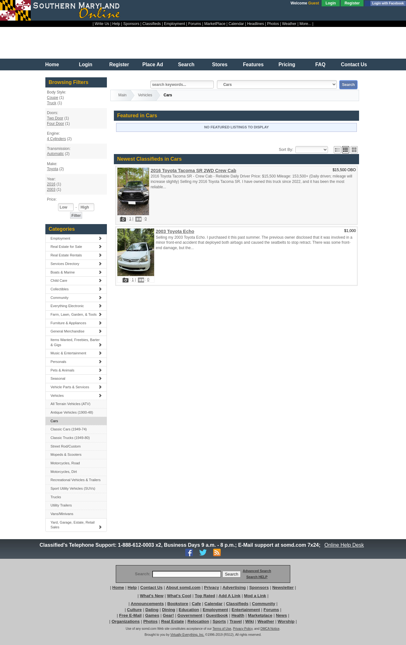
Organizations (126, 621)
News (281, 615)
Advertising (234, 587)
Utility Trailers (61, 505)
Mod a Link (255, 595)
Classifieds (151, 24)
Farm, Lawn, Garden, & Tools (76, 314)
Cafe (196, 603)
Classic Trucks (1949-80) (70, 438)
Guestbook (217, 615)
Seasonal (76, 378)
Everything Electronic (76, 306)
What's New (151, 595)
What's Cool (179, 595)
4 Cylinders (56, 139)
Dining (168, 609)
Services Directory (76, 264)
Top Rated (205, 595)
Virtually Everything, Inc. (187, 634)
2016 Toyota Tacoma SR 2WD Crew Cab (193, 170)
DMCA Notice (269, 628)
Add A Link (229, 595)
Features (253, 64)
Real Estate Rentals (76, 255)
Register (352, 3)
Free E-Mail (130, 615)
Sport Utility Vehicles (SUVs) (72, 488)
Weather (289, 24)
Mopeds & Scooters (66, 454)
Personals (76, 362)
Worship (286, 621)
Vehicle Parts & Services (76, 387)
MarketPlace (215, 24)
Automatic (55, 154)
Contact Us (354, 64)
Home (52, 64)
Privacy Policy (242, 628)
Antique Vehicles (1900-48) (71, 412)
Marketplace (260, 615)
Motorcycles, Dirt (63, 472)
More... (305, 24)
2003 (51, 189)
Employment (174, 24)
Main (122, 95)
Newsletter (282, 587)
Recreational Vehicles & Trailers (75, 480)
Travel (236, 621)
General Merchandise (76, 331)
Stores (220, 64)
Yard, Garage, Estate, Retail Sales (76, 524)
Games (152, 615)
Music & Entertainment (76, 353)
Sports (219, 621)
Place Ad (152, 64)
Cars (54, 421)
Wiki (249, 621)
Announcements (147, 603)
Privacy (211, 587)
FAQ (320, 64)
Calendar (236, 24)
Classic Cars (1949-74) (68, 429)
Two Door (55, 118)
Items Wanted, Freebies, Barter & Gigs (76, 342)
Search (186, 64)
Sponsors (131, 24)
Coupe (52, 97)
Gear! (168, 615)
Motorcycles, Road (65, 463)
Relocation (198, 621)
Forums (194, 24)
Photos (273, 24)
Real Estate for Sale (76, 246)
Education (189, 609)
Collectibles (76, 289)
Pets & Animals (76, 370)
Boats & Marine (76, 272)
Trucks (55, 497)
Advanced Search (257, 571)
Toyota (52, 169)
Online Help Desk (344, 545)
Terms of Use (222, 628)
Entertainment (246, 609)
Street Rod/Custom (65, 446)
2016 (51, 184)
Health (238, 615)
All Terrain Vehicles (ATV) (70, 404)
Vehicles (76, 395)
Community (76, 298)
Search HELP (256, 577)
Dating (151, 609)
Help (116, 24)
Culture (134, 609)
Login (330, 3)
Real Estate (172, 621)
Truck (51, 103)
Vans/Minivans (61, 514)
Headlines (255, 24)
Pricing (286, 64)
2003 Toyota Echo (175, 231)
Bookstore (177, 603)
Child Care (76, 280)
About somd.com (183, 587)
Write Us (102, 24)
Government (189, 615)
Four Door (55, 123)
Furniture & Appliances (76, 323)
